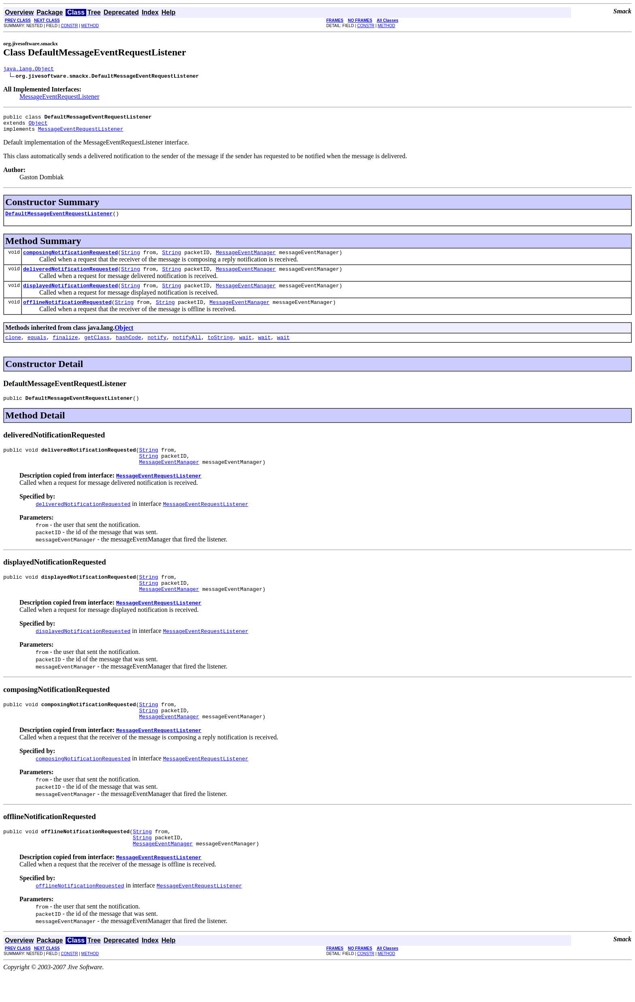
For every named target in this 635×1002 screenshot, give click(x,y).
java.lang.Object (28, 69)
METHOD (90, 25)
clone (13, 349)
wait (245, 349)
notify (156, 349)
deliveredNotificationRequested (70, 277)
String (130, 259)
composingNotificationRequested (70, 259)
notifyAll (187, 349)
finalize (65, 349)
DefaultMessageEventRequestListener (59, 219)
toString (219, 349)
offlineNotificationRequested (67, 312)
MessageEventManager (246, 259)
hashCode (128, 349)
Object (37, 126)
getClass (96, 349)
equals (37, 349)
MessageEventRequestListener (59, 97)
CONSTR (69, 25)
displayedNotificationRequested (70, 295)
